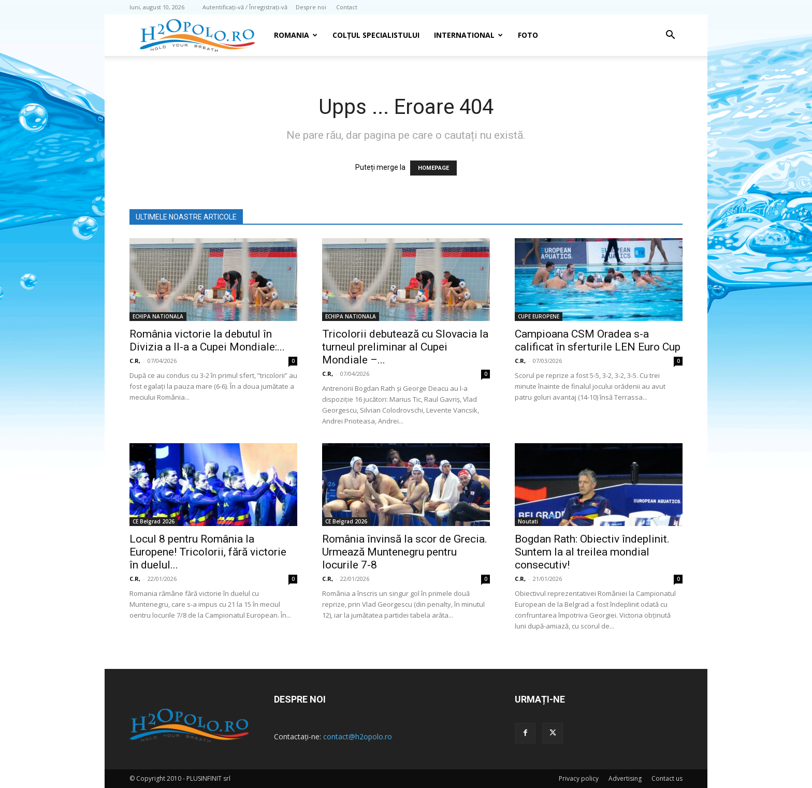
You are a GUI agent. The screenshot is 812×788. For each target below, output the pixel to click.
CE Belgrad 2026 (154, 521)
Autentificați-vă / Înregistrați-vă (244, 7)
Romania (295, 35)
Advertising (625, 778)
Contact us (667, 778)
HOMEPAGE (433, 168)
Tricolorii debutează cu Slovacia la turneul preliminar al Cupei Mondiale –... (405, 347)
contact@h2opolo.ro (357, 736)
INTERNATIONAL (468, 35)
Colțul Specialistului (375, 35)
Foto (528, 35)
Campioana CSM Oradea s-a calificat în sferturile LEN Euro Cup (597, 340)
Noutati (528, 521)
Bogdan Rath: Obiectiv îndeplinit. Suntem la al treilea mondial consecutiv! (592, 552)
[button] (670, 36)
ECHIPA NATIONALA (158, 316)
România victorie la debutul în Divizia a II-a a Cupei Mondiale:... (207, 340)
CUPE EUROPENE (538, 316)
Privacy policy (579, 778)
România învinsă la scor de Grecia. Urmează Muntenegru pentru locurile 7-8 (404, 552)
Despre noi (311, 7)
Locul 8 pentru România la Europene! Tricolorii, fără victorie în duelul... (207, 552)
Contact (346, 7)
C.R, (134, 360)
